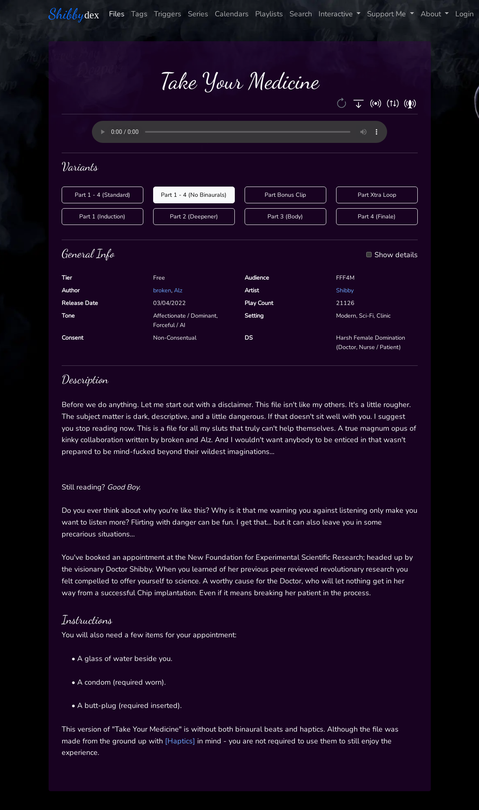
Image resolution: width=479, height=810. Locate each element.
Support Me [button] (387, 14)
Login (464, 14)
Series (198, 14)
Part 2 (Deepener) (194, 216)
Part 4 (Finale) (377, 216)
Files (117, 14)
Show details (396, 255)
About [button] (432, 14)
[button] (342, 103)
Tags (139, 14)
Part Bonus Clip (285, 195)
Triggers (167, 14)
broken (162, 290)
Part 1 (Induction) (102, 216)
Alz (178, 290)
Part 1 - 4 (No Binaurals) (194, 195)
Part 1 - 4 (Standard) (102, 195)
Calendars (232, 14)
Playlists (269, 14)
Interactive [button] (337, 14)
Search (301, 14)
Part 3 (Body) (285, 216)
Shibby (345, 290)
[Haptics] (180, 741)
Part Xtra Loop (377, 195)
